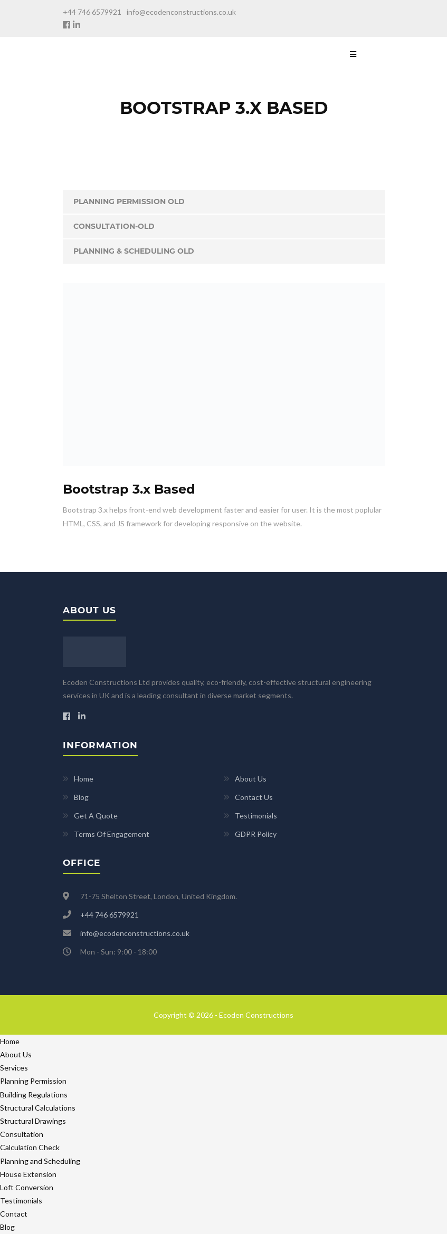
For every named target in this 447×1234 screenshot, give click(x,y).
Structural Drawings (33, 1120)
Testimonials (256, 815)
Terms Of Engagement (111, 834)
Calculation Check (30, 1147)
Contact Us (254, 797)
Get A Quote (96, 815)
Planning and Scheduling (40, 1160)
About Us (251, 778)
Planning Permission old (129, 201)
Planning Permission (33, 1080)
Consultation (21, 1134)
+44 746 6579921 (92, 11)
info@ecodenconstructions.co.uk (181, 11)
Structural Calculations (37, 1107)
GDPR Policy (256, 834)
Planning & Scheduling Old (133, 251)
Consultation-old (114, 226)
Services (14, 1067)
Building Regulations (34, 1094)
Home (83, 778)
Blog (81, 797)
